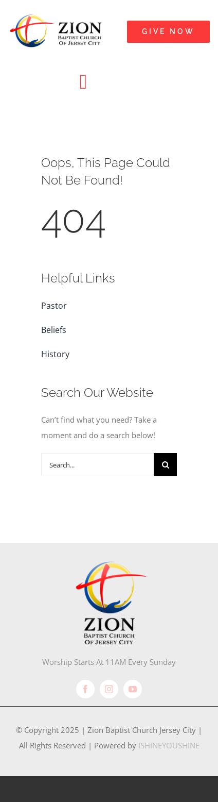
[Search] (165, 464)
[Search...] (97, 464)
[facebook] (85, 689)
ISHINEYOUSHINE (168, 745)
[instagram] (109, 689)
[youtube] (132, 689)
